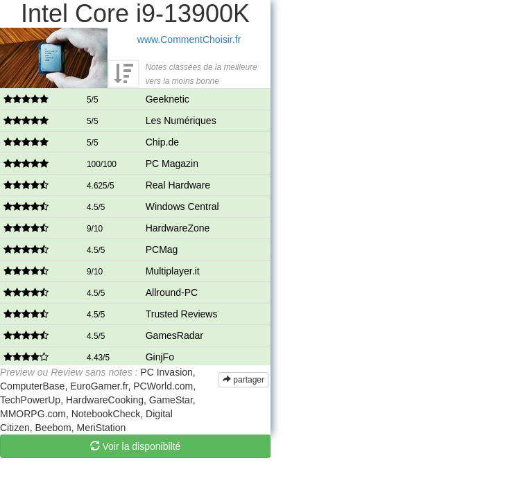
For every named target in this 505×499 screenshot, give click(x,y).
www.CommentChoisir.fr (189, 39)
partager (243, 380)
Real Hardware (178, 185)
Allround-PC (172, 292)
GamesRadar (174, 335)
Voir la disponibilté (135, 446)
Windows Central (182, 206)
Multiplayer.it (173, 271)
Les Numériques (181, 120)
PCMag (162, 249)
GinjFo (160, 356)
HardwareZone (178, 228)
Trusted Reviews (182, 313)
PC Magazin (172, 163)
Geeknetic (167, 99)
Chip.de (162, 142)
